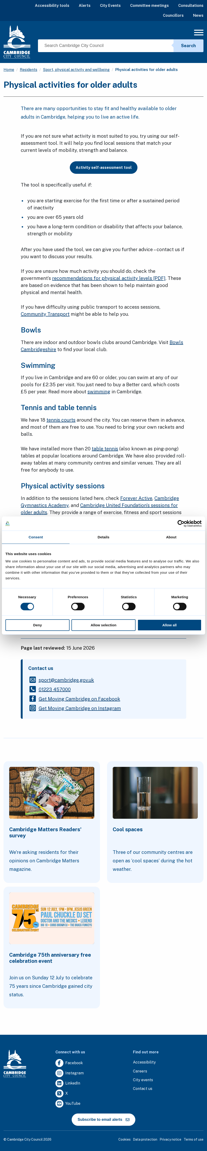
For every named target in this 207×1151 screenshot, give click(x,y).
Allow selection (103, 625)
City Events (110, 5)
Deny (37, 625)
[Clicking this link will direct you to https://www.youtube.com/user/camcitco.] (67, 1104)
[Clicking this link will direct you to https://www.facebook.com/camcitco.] (69, 1063)
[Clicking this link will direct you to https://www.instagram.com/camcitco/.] (69, 1073)
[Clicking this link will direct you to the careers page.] (140, 1071)
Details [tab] (103, 537)
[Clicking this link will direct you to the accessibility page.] (144, 1062)
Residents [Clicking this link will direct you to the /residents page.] (28, 69)
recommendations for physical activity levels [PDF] (109, 278)
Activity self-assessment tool (104, 167)
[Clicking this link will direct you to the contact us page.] (142, 1088)
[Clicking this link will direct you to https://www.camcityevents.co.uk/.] (143, 1080)
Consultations (190, 5)
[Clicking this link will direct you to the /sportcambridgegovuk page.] (66, 680)
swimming (98, 392)
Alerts (85, 5)
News (198, 15)
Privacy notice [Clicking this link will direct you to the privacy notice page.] (170, 1139)
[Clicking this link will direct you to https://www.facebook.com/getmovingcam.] (79, 698)
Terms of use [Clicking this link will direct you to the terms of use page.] (193, 1139)
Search (188, 45)
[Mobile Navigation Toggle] (198, 33)
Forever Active (136, 498)
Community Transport (45, 314)
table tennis (105, 449)
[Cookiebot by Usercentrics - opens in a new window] (181, 523)
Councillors (173, 15)
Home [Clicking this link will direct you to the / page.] (9, 69)
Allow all (169, 625)
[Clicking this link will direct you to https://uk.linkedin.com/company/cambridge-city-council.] (67, 1083)
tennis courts (60, 420)
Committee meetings (149, 5)
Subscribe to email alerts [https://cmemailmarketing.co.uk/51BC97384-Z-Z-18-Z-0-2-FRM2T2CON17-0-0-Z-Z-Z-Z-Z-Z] (103, 1120)
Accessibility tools (52, 5)
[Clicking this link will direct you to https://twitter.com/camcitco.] (61, 1093)
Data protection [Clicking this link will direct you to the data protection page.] (145, 1139)
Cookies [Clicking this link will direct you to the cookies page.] (124, 1139)
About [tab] (171, 537)
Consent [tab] (36, 537)
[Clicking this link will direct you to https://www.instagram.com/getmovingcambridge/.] (80, 708)
